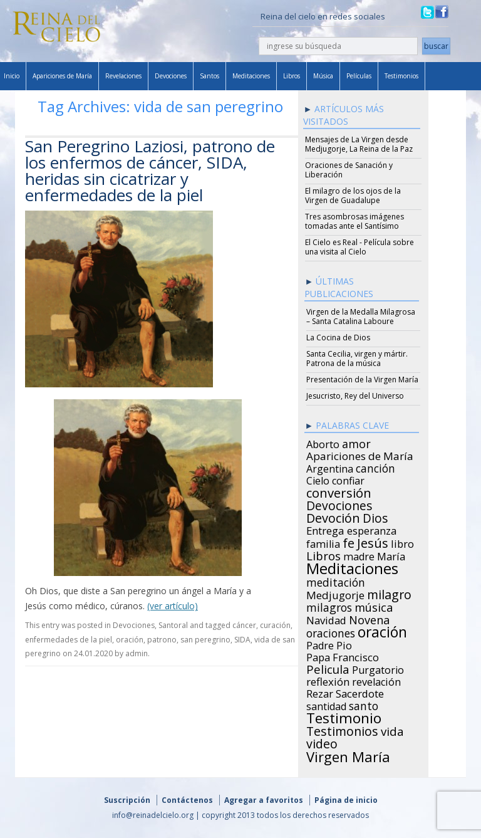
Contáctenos (187, 800)
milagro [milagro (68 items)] (389, 593)
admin (136, 653)
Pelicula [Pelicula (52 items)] (327, 668)
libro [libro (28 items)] (402, 542)
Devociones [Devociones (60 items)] (339, 504)
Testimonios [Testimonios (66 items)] (342, 730)
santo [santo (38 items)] (363, 704)
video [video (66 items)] (322, 742)
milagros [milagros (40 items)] (329, 605)
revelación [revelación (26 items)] (376, 680)
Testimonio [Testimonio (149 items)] (343, 716)
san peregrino (205, 639)
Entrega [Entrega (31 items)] (325, 529)
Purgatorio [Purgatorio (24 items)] (378, 668)
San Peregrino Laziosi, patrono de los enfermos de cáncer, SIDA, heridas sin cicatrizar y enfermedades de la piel (150, 170)
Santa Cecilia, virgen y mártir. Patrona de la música (357, 358)
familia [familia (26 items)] (323, 542)
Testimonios (401, 75)
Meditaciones (251, 75)
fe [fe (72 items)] (348, 542)
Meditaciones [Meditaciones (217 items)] (352, 567)
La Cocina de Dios (338, 337)
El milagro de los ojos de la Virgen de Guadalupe (353, 196)
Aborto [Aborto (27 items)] (322, 442)
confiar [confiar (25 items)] (348, 479)
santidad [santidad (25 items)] (326, 704)
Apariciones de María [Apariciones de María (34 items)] (359, 454)
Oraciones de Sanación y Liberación (349, 170)
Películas (358, 75)
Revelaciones (123, 75)
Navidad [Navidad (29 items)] (326, 619)
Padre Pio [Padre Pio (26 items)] (329, 644)
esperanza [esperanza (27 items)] (371, 529)
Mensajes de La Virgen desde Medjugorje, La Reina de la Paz (359, 144)
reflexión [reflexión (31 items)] (327, 680)
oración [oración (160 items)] (382, 631)
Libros (291, 75)
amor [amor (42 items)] (356, 442)
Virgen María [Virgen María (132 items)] (348, 755)
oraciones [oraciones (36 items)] (330, 631)
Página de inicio (346, 800)
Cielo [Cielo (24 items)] (317, 479)
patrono (162, 639)
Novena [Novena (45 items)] (369, 618)
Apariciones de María (62, 75)
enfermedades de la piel (68, 639)
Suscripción (127, 800)
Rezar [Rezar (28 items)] (319, 692)
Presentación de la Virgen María (362, 379)
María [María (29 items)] (391, 555)
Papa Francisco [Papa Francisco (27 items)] (342, 656)
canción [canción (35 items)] (375, 466)
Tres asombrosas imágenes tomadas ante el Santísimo (354, 221)
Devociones (171, 75)
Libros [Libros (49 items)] (323, 554)
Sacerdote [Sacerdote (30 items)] (360, 692)
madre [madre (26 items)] (359, 555)
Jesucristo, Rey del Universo (355, 395)
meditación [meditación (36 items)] (335, 580)
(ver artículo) (172, 606)
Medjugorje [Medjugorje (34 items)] (335, 594)
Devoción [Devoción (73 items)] (333, 516)
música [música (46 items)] (373, 605)
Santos (209, 75)
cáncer (244, 625)
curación (275, 625)
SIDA (242, 639)
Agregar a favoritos (263, 800)
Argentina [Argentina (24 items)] (329, 467)
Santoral (173, 625)
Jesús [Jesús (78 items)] (372, 541)
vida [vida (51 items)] (392, 730)
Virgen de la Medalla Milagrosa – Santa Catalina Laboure (360, 316)
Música (323, 75)
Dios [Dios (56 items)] (375, 516)
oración (129, 639)
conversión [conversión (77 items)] (338, 491)
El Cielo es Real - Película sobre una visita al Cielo (359, 247)
